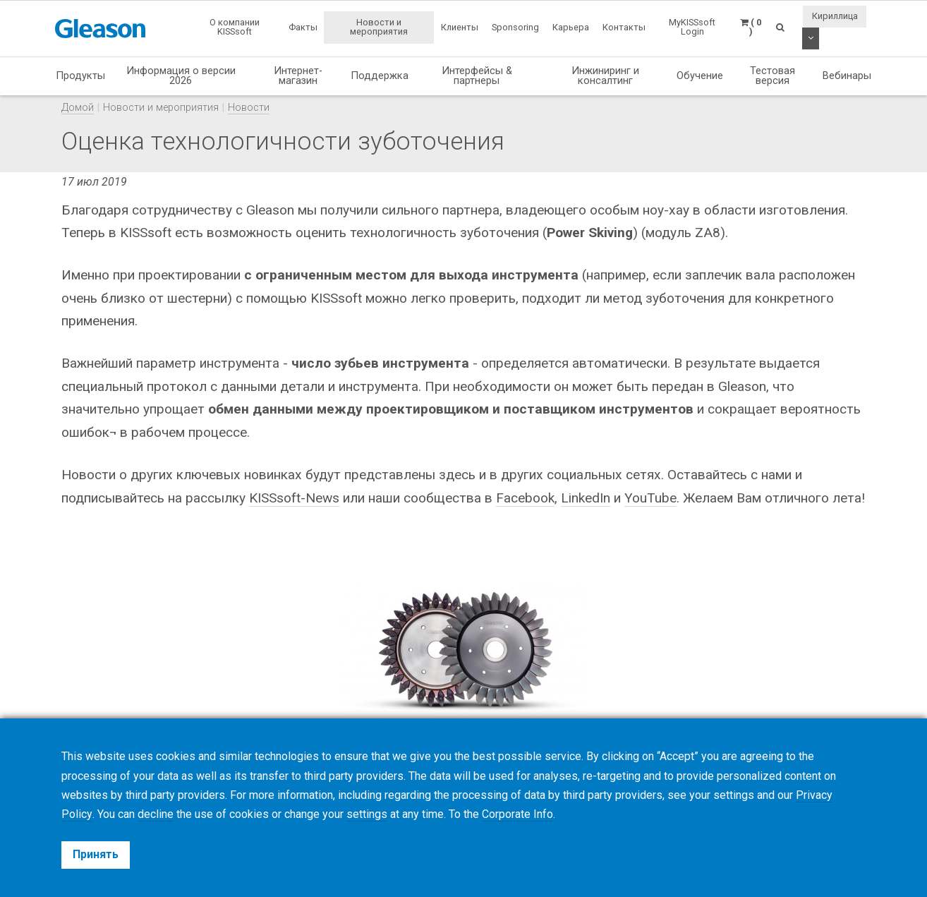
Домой (77, 108)
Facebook (525, 498)
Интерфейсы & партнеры (477, 76)
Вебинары (847, 75)
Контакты (624, 27)
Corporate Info (516, 814)
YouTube (650, 498)
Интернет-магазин (298, 76)
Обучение (700, 75)
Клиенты (459, 27)
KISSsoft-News (294, 498)
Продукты (80, 75)
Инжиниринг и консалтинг (605, 76)
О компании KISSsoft (235, 27)
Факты (303, 27)
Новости (248, 108)
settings (366, 814)
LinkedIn (585, 498)
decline (155, 814)
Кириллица (835, 16)
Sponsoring (515, 27)
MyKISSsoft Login (692, 27)
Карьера (570, 27)
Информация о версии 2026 (181, 76)
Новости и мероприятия (379, 27)
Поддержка (379, 75)
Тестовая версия (772, 76)
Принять (96, 854)
